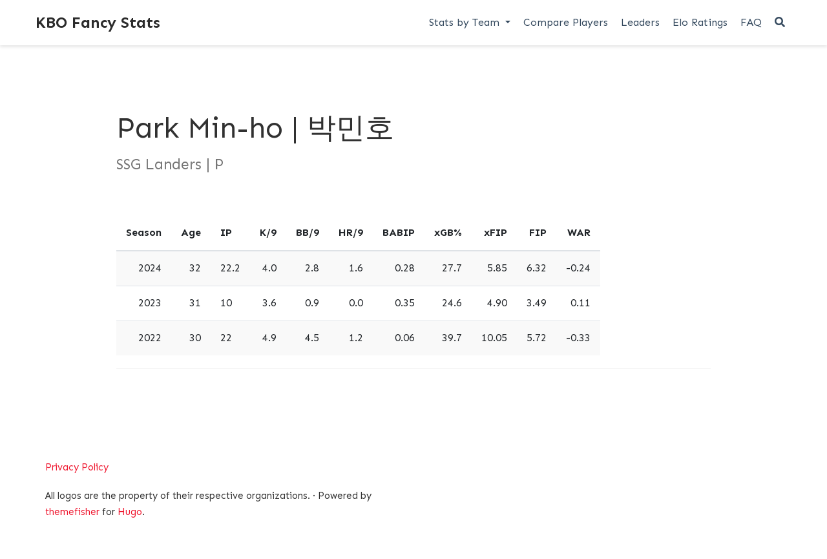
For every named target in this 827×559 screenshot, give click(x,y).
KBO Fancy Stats (98, 22)
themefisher (72, 512)
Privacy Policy (77, 467)
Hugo (130, 512)
